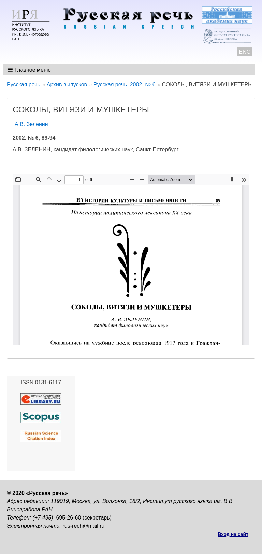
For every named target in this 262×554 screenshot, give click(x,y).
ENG (245, 52)
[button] (29, 69)
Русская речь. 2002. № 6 (124, 84)
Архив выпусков (67, 84)
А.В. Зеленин (31, 124)
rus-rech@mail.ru (84, 526)
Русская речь (23, 84)
